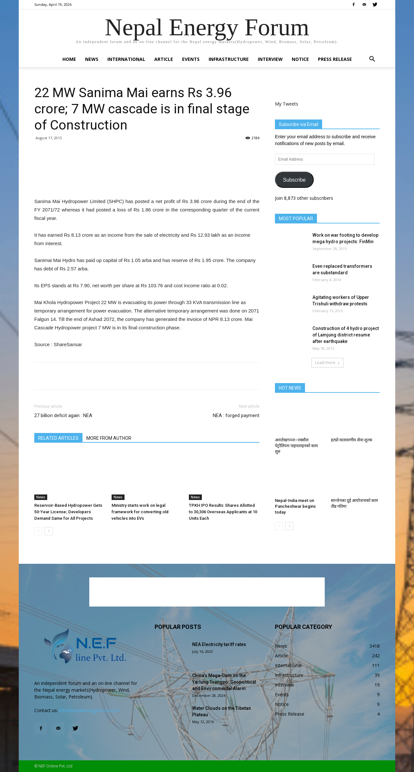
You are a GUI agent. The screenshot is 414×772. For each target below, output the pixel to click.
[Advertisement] (147, 180)
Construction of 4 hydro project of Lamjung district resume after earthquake (345, 335)
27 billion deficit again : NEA (63, 415)
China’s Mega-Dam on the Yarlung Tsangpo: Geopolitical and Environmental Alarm (224, 682)
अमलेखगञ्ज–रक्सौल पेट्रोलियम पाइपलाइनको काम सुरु (296, 445)
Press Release (335, 59)
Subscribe (294, 180)
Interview (270, 59)
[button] (372, 60)
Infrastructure (229, 59)
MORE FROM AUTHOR (108, 438)
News (91, 59)
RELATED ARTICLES (58, 438)
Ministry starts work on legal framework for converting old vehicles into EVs (140, 512)
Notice (300, 59)
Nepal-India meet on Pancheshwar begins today (295, 506)
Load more (327, 362)
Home (69, 59)
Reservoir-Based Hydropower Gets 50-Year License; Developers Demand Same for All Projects (68, 512)
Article (163, 59)
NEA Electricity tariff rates (219, 644)
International (126, 59)
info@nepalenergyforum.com (89, 710)
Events (191, 59)
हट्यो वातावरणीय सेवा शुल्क (351, 439)
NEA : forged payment (236, 415)
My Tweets (286, 104)
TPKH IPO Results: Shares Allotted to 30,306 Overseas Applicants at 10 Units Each (223, 512)
